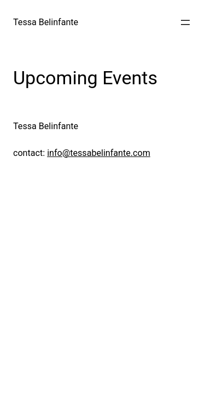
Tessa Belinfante (45, 22)
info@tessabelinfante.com (98, 153)
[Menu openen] (185, 22)
